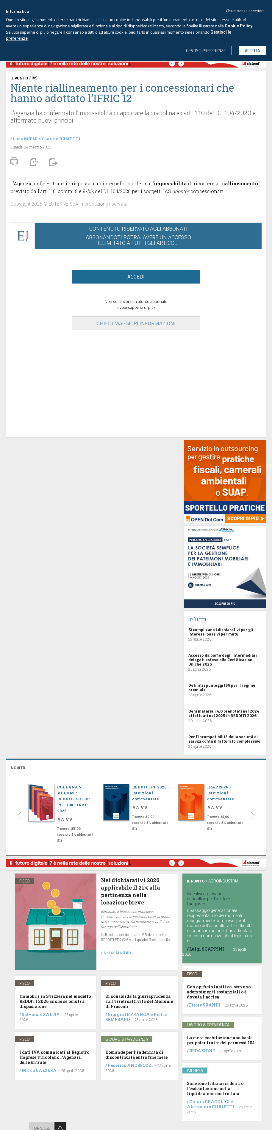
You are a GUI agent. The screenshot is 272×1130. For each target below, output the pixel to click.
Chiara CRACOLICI (210, 1101)
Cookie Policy (238, 26)
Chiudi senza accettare (245, 11)
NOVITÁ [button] (18, 767)
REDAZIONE (202, 1051)
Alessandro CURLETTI (210, 1106)
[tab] (136, 767)
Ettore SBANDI (204, 1005)
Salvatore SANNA (41, 1014)
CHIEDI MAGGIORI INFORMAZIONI (136, 323)
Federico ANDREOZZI (130, 1065)
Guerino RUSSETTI (61, 138)
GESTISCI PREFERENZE (206, 50)
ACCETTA (252, 50)
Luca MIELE (25, 138)
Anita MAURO (117, 952)
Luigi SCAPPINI (206, 949)
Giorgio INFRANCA (129, 1014)
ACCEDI (136, 277)
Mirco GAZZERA (39, 1070)
